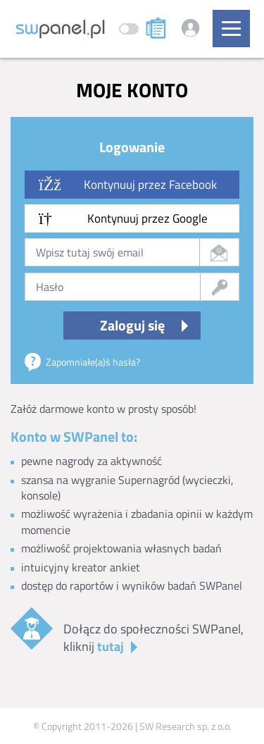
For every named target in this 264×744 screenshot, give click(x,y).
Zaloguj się (132, 325)
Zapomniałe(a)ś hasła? (93, 361)
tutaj (110, 646)
